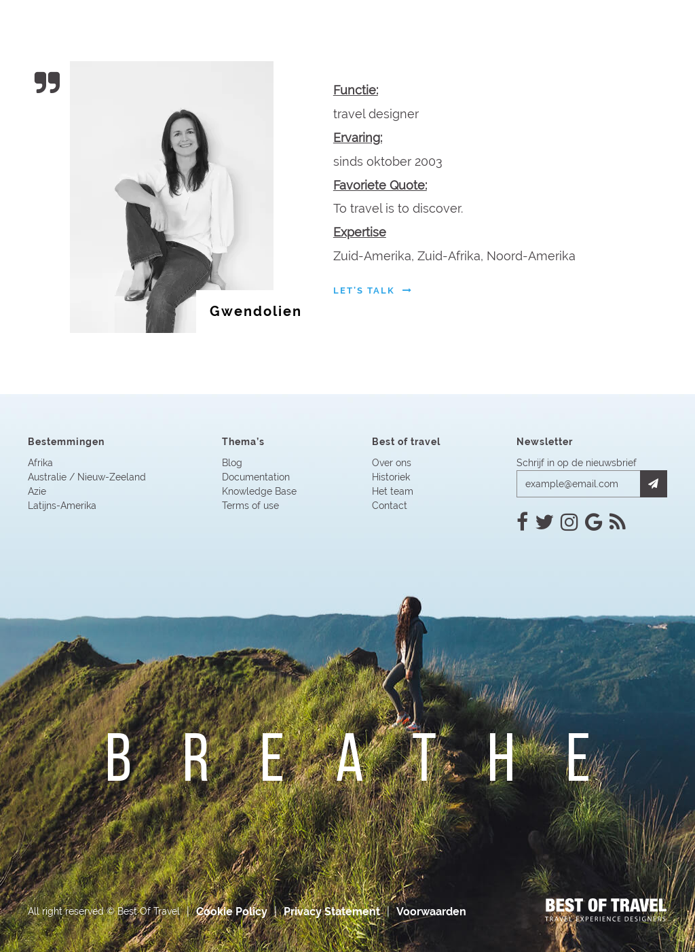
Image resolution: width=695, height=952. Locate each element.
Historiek (391, 477)
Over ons (391, 462)
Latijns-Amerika (62, 505)
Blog (232, 462)
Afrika (40, 462)
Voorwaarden (431, 911)
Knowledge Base (259, 491)
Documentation (256, 477)
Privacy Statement (332, 911)
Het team (392, 491)
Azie (37, 491)
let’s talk (373, 290)
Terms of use (250, 505)
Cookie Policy (231, 911)
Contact (389, 505)
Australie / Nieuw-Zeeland (87, 477)
